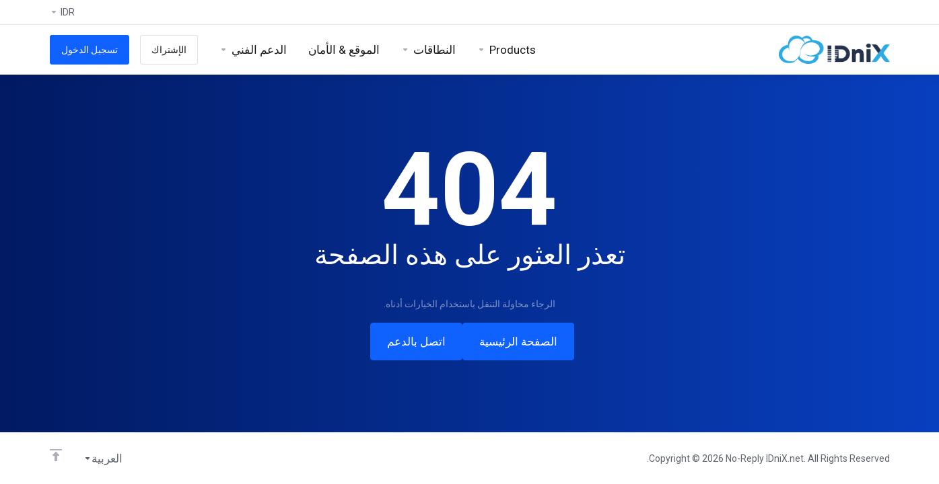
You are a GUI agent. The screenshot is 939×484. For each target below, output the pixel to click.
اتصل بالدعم (416, 341)
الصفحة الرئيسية (518, 341)
